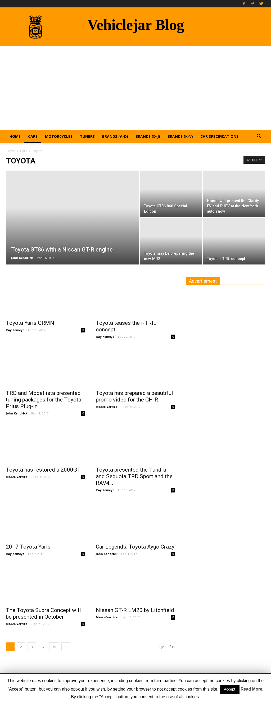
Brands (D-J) (148, 136)
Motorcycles (59, 136)
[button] (258, 136)
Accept (229, 689)
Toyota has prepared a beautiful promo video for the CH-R (134, 396)
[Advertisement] (135, 86)
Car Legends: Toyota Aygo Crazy (135, 547)
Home (15, 136)
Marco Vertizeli (108, 407)
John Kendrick (22, 258)
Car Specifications (219, 136)
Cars (33, 136)
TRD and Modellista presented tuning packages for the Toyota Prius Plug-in (43, 399)
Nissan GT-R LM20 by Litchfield (135, 610)
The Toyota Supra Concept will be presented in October (43, 613)
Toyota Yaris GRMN (30, 323)
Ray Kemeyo (15, 330)
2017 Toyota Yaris (28, 547)
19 (54, 647)
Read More (251, 689)
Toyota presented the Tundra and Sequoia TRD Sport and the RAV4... (134, 476)
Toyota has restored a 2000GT (43, 470)
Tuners (87, 136)
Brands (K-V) (180, 136)
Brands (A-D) (115, 136)
